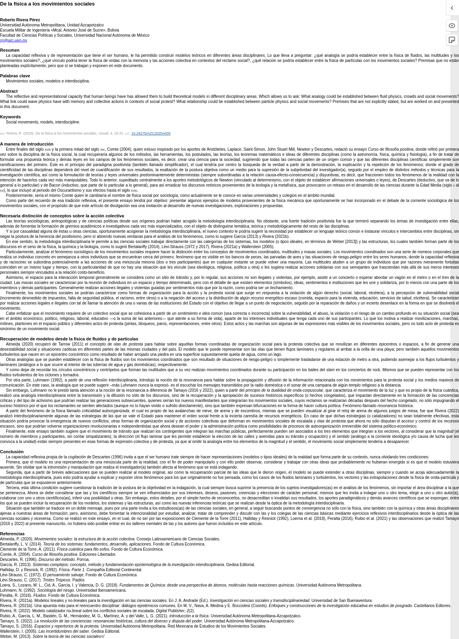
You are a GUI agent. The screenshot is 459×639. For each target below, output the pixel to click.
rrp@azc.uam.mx (13, 40)
